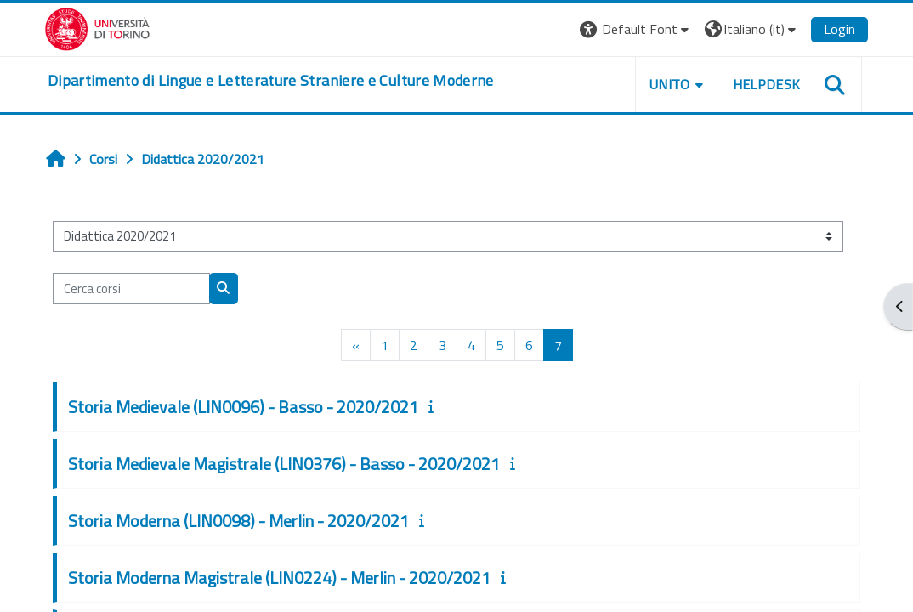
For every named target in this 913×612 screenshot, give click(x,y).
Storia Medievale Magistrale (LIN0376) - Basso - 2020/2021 (286, 463)
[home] (275, 80)
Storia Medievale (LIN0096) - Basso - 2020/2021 (246, 407)
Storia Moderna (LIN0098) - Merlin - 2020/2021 (241, 520)
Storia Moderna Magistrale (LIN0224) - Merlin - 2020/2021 (282, 577)
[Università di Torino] (101, 27)
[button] (631, 29)
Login (835, 29)
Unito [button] (665, 84)
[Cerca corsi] (134, 288)
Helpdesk (762, 84)
